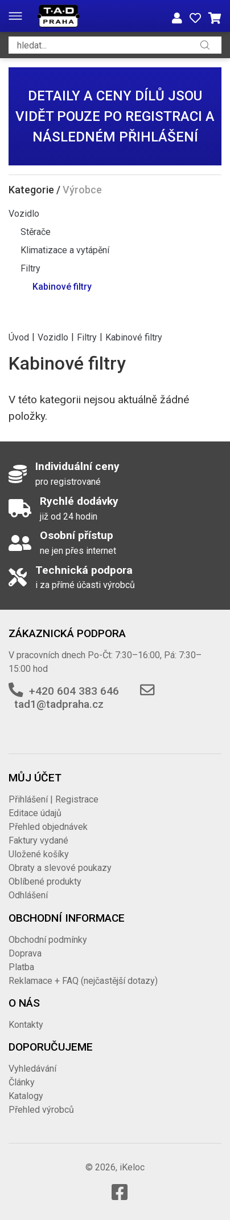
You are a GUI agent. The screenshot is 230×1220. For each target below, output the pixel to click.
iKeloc (132, 1167)
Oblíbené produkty (45, 881)
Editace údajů (35, 813)
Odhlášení (28, 895)
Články (22, 1082)
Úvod (19, 336)
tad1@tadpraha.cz (59, 704)
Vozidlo (24, 213)
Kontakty (26, 1024)
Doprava (25, 953)
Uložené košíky (39, 854)
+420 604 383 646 (74, 691)
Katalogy (26, 1096)
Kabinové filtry (62, 286)
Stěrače (35, 231)
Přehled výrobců (41, 1109)
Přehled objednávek (48, 826)
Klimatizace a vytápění (64, 250)
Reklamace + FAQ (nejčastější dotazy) (83, 980)
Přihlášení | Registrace (53, 799)
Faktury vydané (38, 840)
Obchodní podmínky (48, 939)
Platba (21, 967)
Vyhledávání (32, 1068)
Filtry (30, 268)
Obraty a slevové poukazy (60, 867)
